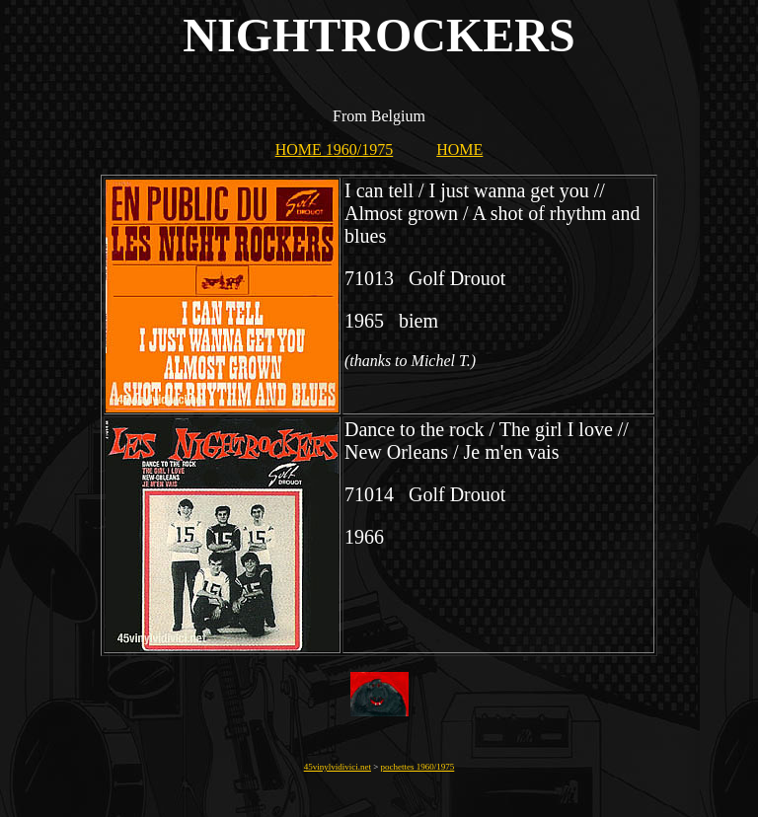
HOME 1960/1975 (334, 149)
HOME (459, 149)
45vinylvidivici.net (337, 767)
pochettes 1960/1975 (418, 767)
